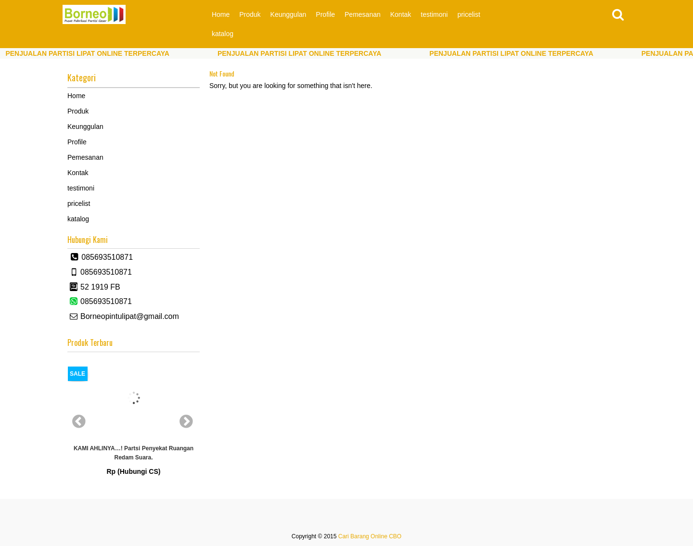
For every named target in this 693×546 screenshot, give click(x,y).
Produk (249, 14)
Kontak (400, 14)
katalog (222, 34)
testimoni (434, 14)
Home (221, 14)
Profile (325, 14)
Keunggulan (288, 14)
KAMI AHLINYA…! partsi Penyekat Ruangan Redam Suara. (133, 453)
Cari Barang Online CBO (369, 536)
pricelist (468, 14)
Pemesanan (363, 14)
